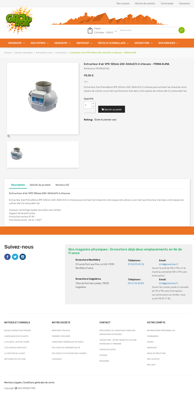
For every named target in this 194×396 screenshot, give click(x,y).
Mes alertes (153, 359)
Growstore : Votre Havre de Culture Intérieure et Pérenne (118, 342)
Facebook (7, 257)
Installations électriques (17, 330)
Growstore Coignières (88, 279)
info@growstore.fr (168, 264)
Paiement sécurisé (61, 336)
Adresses (152, 347)
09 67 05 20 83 (136, 283)
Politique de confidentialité (66, 347)
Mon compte (123, 3)
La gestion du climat (14, 353)
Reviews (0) (62, 185)
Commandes (153, 336)
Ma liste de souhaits (145, 3)
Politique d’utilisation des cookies (69, 353)
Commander (167, 3)
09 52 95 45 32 (136, 264)
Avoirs (150, 342)
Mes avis (151, 365)
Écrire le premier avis (105, 120)
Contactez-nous (107, 349)
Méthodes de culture (15, 359)
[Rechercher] (151, 30)
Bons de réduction (156, 353)
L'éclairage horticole (15, 347)
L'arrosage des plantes (16, 336)
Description (18, 185)
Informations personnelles (161, 330)
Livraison (57, 359)
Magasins (104, 361)
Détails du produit (40, 185)
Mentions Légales (13, 382)
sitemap (103, 355)
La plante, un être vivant (17, 342)
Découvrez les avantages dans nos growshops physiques (117, 332)
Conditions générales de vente (67, 342)
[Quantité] (88, 105)
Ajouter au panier (112, 110)
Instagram (23, 257)
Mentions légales (61, 330)
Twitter (15, 257)
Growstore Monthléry (88, 260)
